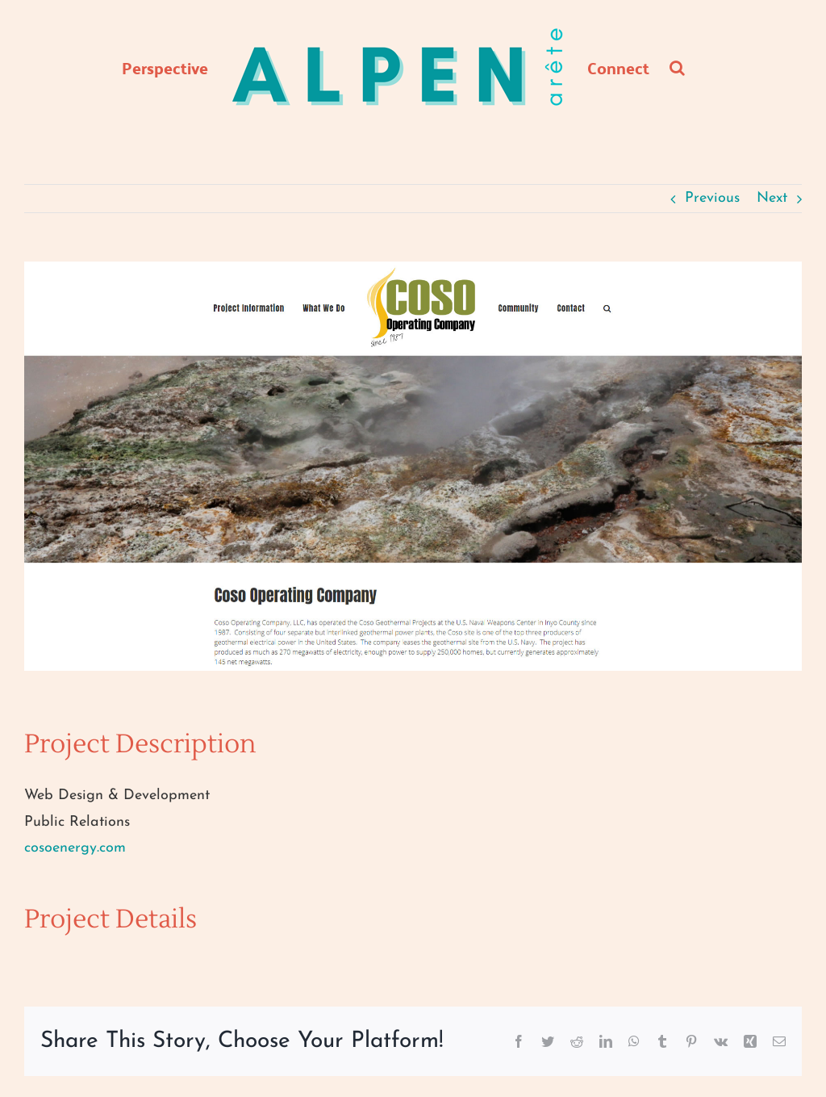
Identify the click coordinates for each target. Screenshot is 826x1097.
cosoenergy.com (75, 848)
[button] (677, 68)
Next (772, 198)
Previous (712, 198)
